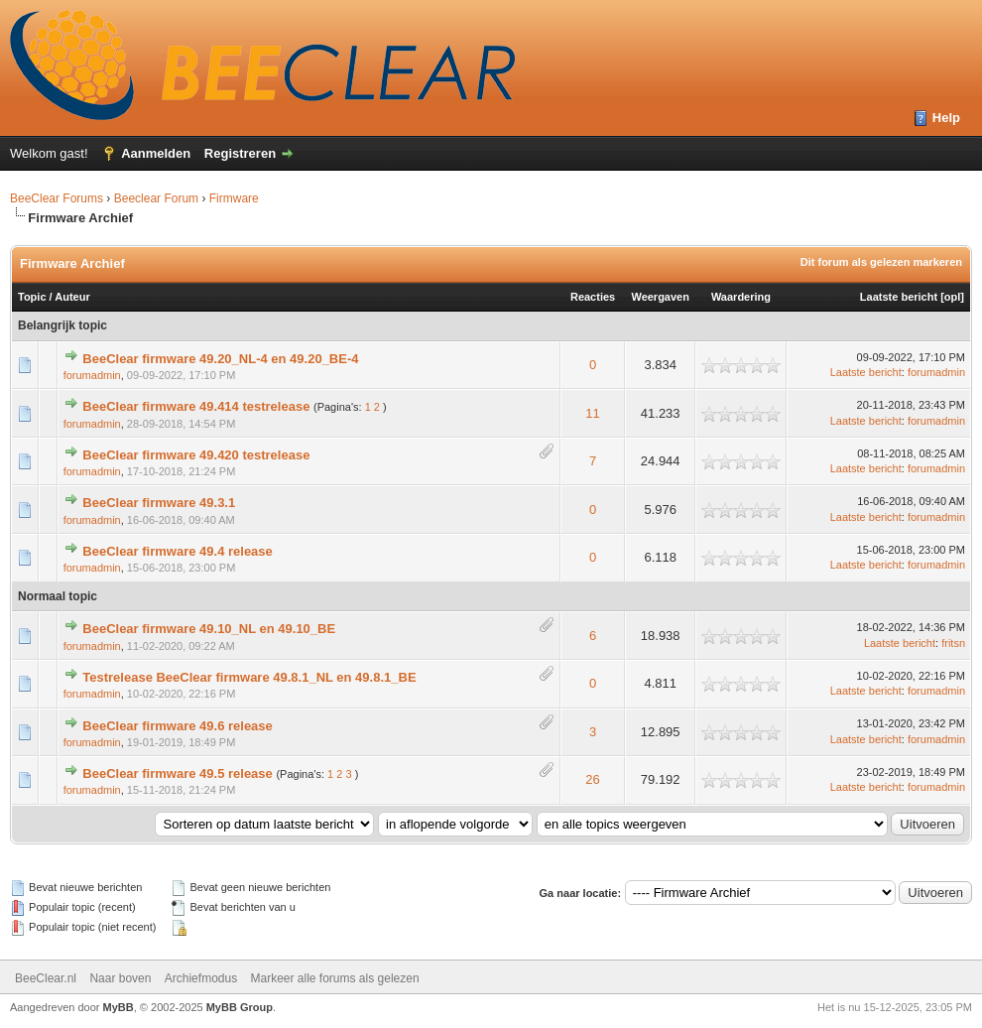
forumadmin (92, 375)
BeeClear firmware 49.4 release (177, 551)
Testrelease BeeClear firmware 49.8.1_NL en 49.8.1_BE (249, 677)
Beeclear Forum (158, 198)
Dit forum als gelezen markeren (881, 262)
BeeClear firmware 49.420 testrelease (195, 455)
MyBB (118, 1007)
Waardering (741, 297)
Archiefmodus (201, 978)
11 (592, 413)
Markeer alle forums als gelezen (335, 978)
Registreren (240, 153)
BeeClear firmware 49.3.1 (158, 502)
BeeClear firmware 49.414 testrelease (195, 406)
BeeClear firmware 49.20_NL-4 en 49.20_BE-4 (220, 358)
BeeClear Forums (56, 198)
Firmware (234, 198)
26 (592, 779)
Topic (32, 297)
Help (946, 117)
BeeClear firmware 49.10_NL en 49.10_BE (208, 628)
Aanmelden (155, 153)
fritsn (953, 643)
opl (952, 297)
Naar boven (120, 978)
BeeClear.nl (45, 978)
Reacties (592, 297)
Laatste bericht (898, 297)
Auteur (72, 297)
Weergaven (660, 297)
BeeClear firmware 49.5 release (177, 773)
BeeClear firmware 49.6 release (177, 725)
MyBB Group (239, 1007)
